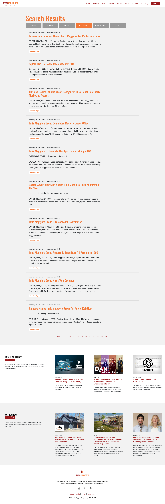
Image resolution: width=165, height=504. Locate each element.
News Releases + (84, 25)
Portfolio (119, 3)
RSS (13, 359)
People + (117, 25)
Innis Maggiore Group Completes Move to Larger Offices (59, 123)
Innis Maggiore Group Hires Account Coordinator (55, 222)
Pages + (33, 25)
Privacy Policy (91, 493)
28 (78, 336)
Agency (88, 3)
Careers (72, 493)
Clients (104, 3)
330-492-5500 (137, 3)
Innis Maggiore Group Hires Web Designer (51, 280)
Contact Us (155, 3)
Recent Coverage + (101, 25)
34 (102, 336)
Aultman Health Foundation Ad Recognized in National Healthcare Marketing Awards (64, 93)
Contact (84, 493)
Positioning (96, 3)
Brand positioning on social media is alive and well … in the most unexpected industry (82, 377)
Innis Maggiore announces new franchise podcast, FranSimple (147, 433)
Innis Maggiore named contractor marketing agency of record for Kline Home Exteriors (49, 434)
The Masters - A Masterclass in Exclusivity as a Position (148, 376)
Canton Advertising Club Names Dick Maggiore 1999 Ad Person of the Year (64, 186)
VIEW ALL (8, 359)
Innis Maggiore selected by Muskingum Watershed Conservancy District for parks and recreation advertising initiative (81, 435)
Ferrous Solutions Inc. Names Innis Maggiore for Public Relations (64, 36)
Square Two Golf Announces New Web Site (51, 64)
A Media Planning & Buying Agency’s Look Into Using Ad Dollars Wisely (49, 377)
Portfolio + (50, 25)
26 (70, 336)
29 (82, 336)
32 (94, 336)
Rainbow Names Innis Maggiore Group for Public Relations (60, 308)
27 (74, 336)
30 (86, 336)
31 (90, 336)
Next (106, 336)
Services (111, 3)
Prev (58, 336)
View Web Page (34, 51)
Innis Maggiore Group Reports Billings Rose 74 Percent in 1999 (63, 252)
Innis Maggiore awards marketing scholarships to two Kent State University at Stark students (114, 434)
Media (126, 3)
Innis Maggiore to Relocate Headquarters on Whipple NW (60, 151)
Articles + (67, 25)
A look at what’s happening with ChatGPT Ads (114, 376)
